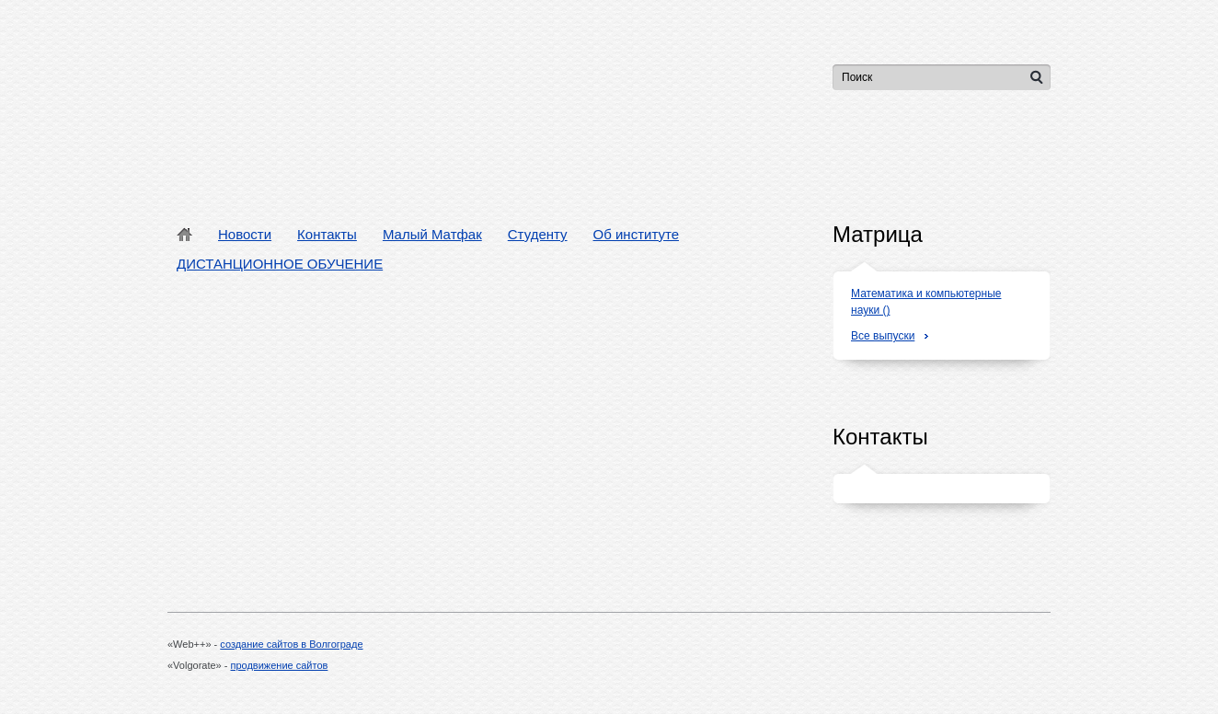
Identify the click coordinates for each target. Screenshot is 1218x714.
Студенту (538, 234)
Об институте (636, 234)
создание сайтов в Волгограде (291, 644)
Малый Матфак (432, 234)
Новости (244, 234)
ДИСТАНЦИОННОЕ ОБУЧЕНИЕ (280, 263)
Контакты (327, 234)
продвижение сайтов (279, 665)
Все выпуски (882, 335)
